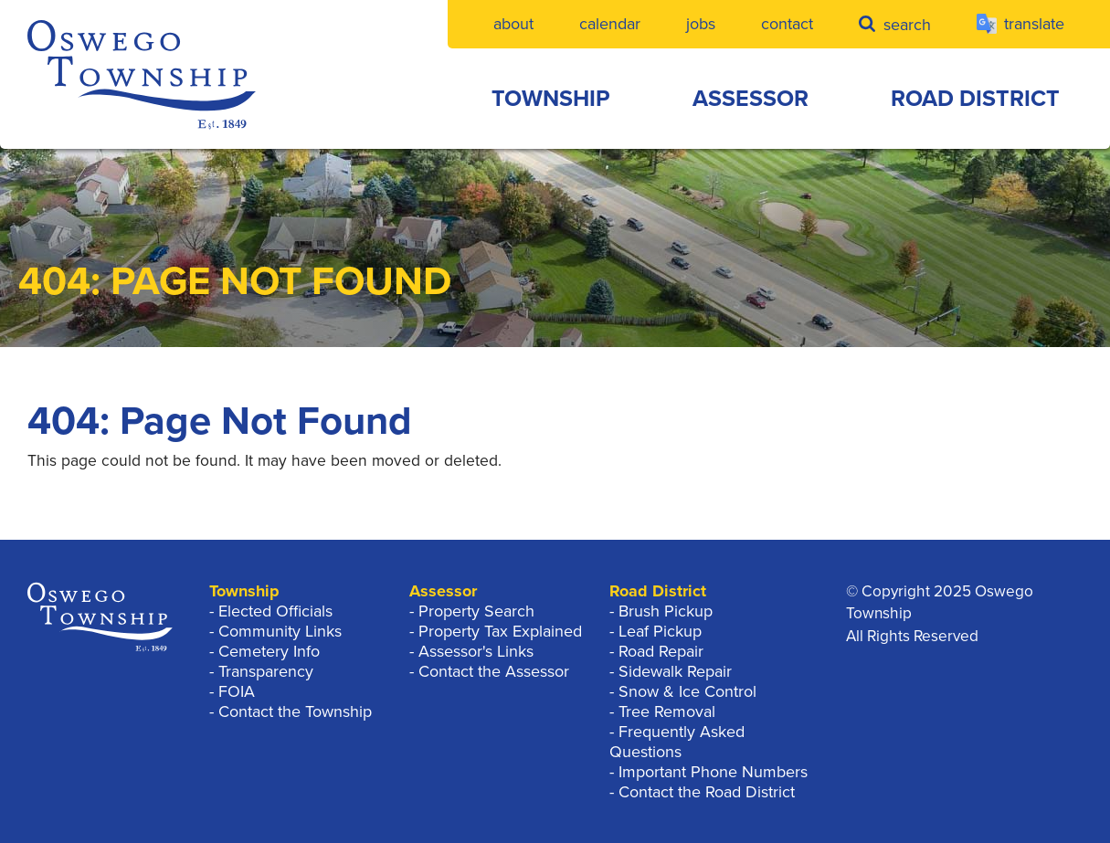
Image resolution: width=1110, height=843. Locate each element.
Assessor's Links (476, 651)
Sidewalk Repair (675, 671)
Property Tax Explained (500, 631)
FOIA (236, 691)
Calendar (609, 24)
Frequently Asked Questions (677, 742)
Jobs (700, 24)
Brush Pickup (665, 611)
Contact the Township (295, 711)
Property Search (476, 611)
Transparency (265, 671)
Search (895, 24)
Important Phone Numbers (713, 772)
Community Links (280, 631)
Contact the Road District (706, 792)
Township (551, 98)
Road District (975, 98)
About (513, 24)
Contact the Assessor (493, 671)
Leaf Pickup (660, 631)
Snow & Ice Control (687, 691)
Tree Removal (666, 711)
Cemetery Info (269, 651)
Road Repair (660, 651)
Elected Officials (275, 611)
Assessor (750, 98)
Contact (787, 24)
